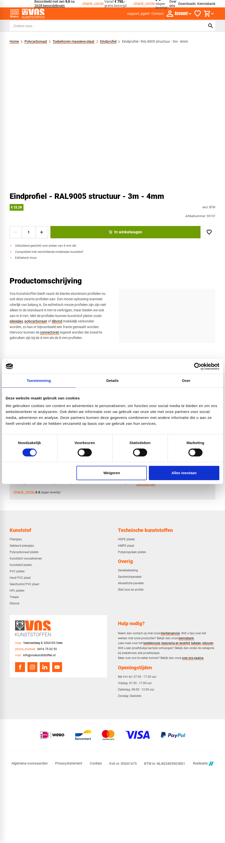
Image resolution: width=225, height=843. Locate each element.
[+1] (42, 232)
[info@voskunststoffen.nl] (35, 655)
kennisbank (186, 638)
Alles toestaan (184, 473)
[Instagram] (32, 667)
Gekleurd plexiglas (22, 545)
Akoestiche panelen (131, 583)
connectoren (49, 332)
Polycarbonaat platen (24, 552)
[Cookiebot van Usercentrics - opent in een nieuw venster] (197, 366)
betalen (196, 643)
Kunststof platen (21, 565)
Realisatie (203, 764)
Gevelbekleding (128, 570)
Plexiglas (16, 539)
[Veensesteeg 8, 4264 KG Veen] (39, 643)
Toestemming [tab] (39, 380)
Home (14, 41)
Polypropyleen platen (132, 552)
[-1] (16, 232)
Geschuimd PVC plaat (24, 584)
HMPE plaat (126, 545)
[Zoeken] (103, 26)
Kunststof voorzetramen (26, 558)
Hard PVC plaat (20, 578)
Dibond (14, 603)
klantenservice (170, 633)
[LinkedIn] (45, 667)
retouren (207, 643)
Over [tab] (186, 380)
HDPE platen (126, 539)
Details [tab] (112, 380)
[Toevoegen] (209, 232)
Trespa (14, 597)
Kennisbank (206, 4)
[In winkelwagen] (125, 232)
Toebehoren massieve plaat (73, 41)
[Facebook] (20, 667)
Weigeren (111, 473)
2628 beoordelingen (49, 6)
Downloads (187, 4)
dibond (57, 321)
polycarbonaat (35, 321)
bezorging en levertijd (175, 643)
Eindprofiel (108, 41)
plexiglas (16, 321)
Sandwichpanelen (130, 577)
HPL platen (17, 590)
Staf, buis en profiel (130, 589)
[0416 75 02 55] (36, 649)
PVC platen (17, 571)
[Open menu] (15, 14)
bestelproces (151, 643)
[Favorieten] (197, 14)
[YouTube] (57, 667)
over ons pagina (192, 658)
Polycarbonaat (35, 41)
